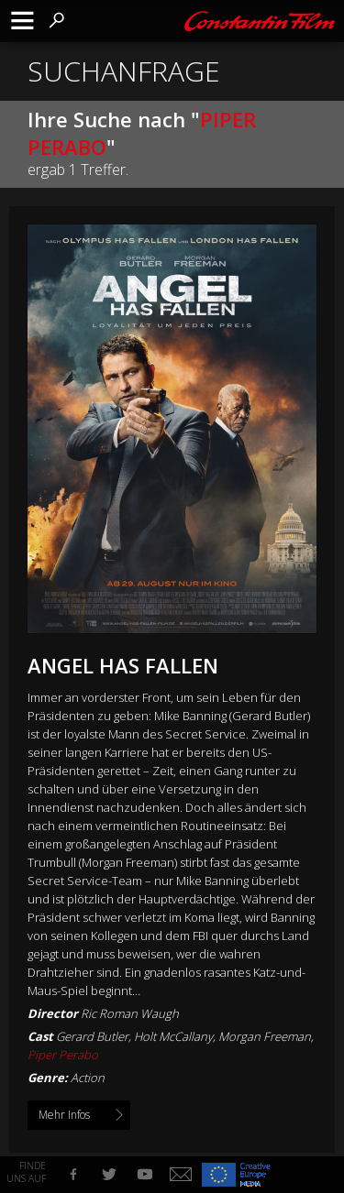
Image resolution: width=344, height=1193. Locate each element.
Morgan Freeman (264, 1036)
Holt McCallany (173, 1036)
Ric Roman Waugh (130, 1013)
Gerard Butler (92, 1036)
